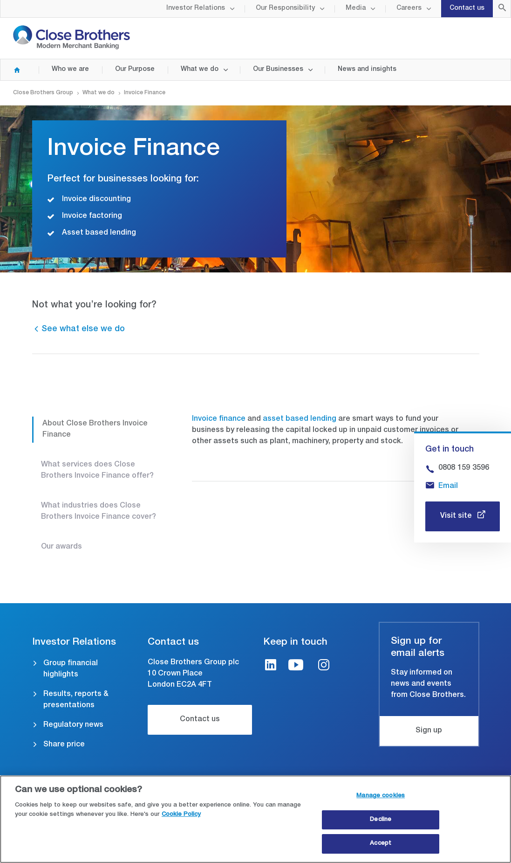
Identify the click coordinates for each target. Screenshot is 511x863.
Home (13, 69)
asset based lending (299, 419)
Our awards (61, 547)
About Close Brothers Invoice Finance (95, 429)
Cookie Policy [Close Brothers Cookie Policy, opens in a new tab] (181, 816)
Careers (409, 8)
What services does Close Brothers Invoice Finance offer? (97, 470)
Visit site (457, 516)
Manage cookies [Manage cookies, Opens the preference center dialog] (380, 797)
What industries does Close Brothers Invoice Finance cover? (98, 511)
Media (356, 8)
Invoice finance (218, 419)
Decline (380, 821)
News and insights (367, 69)
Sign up (429, 731)
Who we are (70, 69)
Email (448, 486)
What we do (199, 69)
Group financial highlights (70, 669)
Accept (380, 845)
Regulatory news (73, 725)
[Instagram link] (323, 666)
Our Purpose (135, 69)
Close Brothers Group (43, 93)
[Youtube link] (295, 666)
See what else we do (83, 329)
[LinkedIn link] (270, 666)
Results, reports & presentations (76, 700)
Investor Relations (195, 8)
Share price (64, 745)
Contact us (467, 8)
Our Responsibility (285, 8)
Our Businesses (278, 69)
